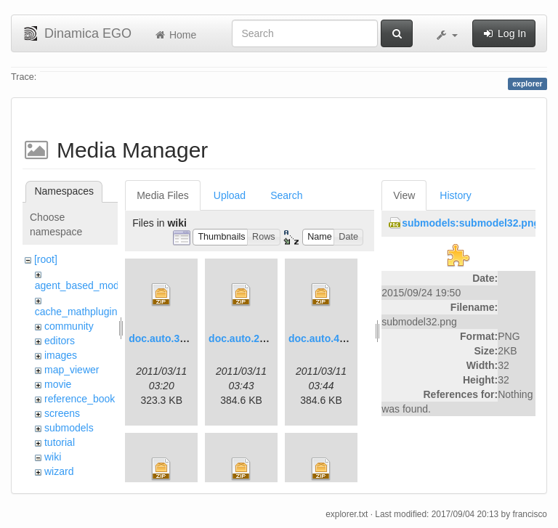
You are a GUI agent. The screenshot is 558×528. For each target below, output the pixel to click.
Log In (504, 33)
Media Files (163, 195)
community (69, 326)
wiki (52, 457)
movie (57, 384)
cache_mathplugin (76, 311)
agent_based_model (81, 285)
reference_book (79, 399)
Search (286, 195)
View (404, 195)
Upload (230, 195)
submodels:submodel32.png (471, 223)
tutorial (59, 442)
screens (62, 413)
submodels (69, 428)
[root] (45, 259)
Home (174, 35)
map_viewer (71, 369)
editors (59, 340)
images (60, 355)
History (456, 195)
